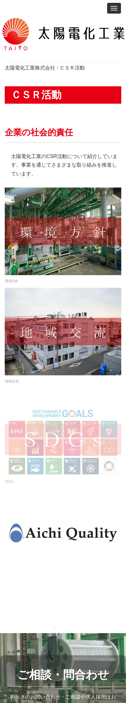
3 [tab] (74, 628)
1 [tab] (55, 628)
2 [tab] (64, 628)
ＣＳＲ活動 (72, 67)
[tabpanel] (63, 533)
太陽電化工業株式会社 (30, 67)
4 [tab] (83, 628)
